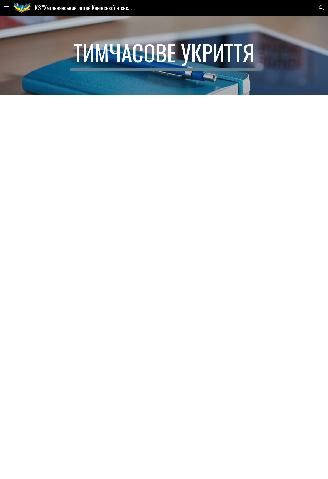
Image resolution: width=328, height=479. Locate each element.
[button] (6, 7)
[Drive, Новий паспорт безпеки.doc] (164, 383)
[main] (164, 55)
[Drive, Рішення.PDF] (164, 191)
